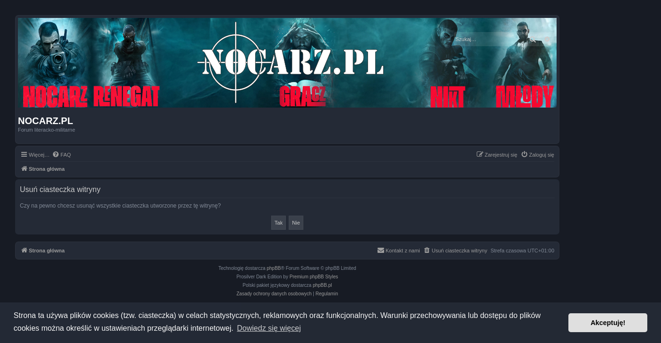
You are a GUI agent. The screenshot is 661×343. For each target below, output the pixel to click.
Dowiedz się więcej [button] (269, 328)
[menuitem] (61, 154)
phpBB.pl (322, 285)
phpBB (274, 268)
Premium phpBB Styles (314, 276)
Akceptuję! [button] (608, 322)
